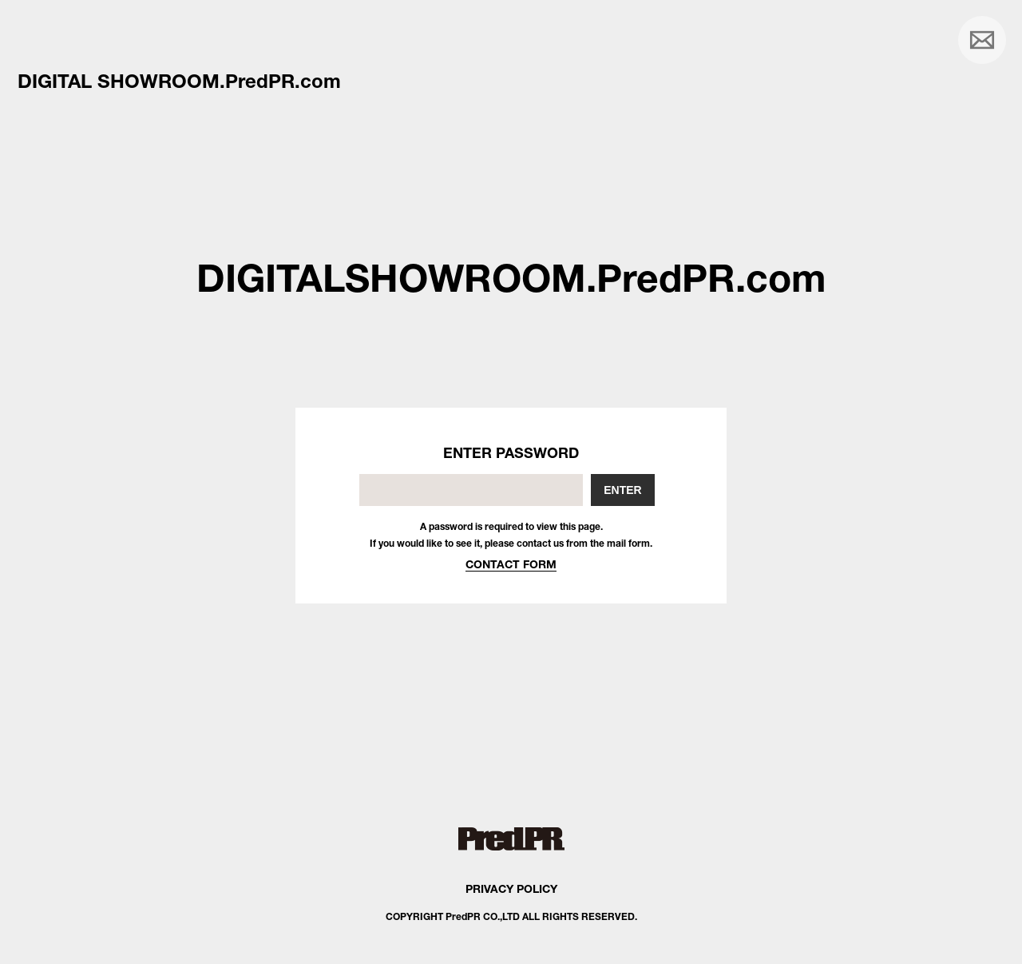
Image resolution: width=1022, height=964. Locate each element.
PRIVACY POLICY (511, 888)
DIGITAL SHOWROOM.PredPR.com (179, 81)
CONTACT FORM (511, 564)
